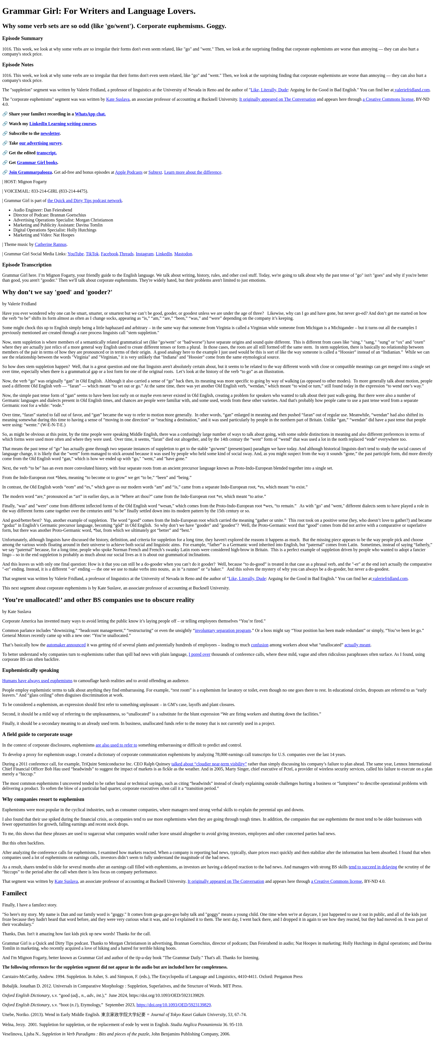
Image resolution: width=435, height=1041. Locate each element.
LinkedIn (164, 253)
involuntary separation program (223, 630)
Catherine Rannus (51, 244)
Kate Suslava (118, 99)
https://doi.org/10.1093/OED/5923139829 (173, 1004)
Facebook (109, 253)
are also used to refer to (116, 745)
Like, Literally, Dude (269, 89)
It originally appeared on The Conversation (277, 99)
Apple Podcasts (129, 172)
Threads (126, 253)
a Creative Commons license (388, 99)
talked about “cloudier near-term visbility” (209, 764)
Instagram (144, 253)
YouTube (75, 253)
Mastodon (183, 253)
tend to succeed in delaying (373, 866)
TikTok (92, 253)
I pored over (199, 654)
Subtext (155, 172)
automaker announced (66, 644)
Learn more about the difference (192, 172)
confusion (260, 644)
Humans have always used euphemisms (37, 680)
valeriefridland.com (412, 89)
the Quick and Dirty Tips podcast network (84, 200)
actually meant (357, 644)
